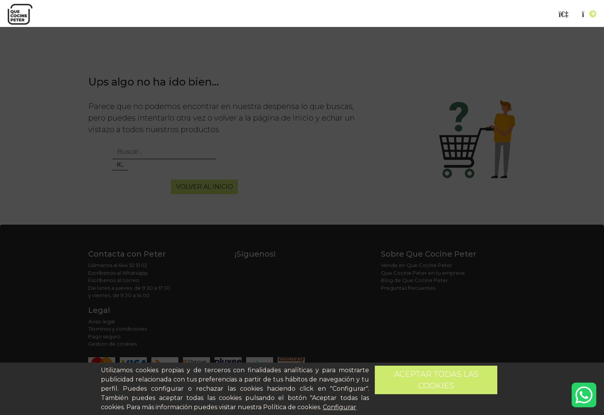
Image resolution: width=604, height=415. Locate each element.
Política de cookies (291, 407)
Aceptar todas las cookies (436, 380)
